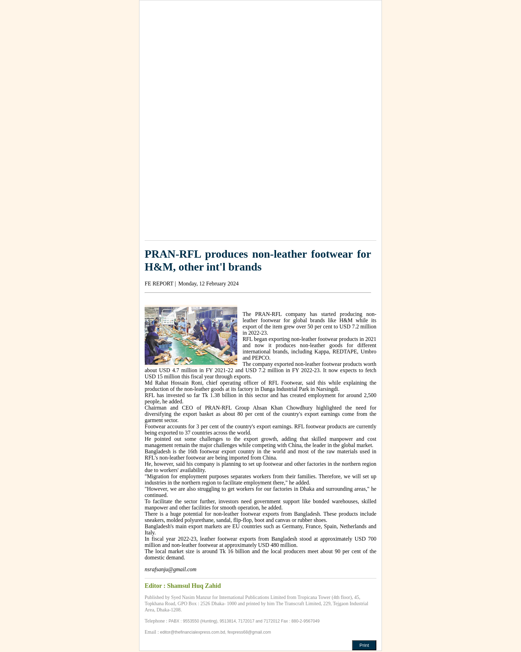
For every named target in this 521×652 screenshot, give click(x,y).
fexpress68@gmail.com (249, 632)
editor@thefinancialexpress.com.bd (192, 632)
